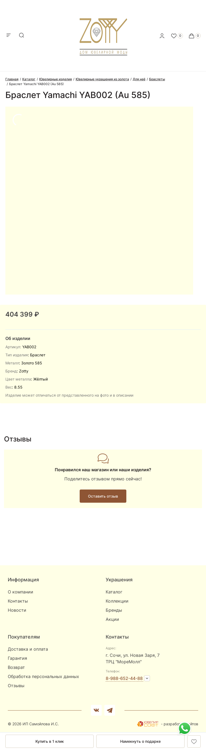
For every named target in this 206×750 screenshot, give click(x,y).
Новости (17, 610)
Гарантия (17, 658)
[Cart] (194, 35)
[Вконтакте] (96, 710)
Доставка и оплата (28, 649)
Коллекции (117, 601)
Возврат (16, 667)
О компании (20, 592)
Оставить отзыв (103, 496)
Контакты (18, 601)
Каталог (114, 592)
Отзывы (16, 685)
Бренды (114, 610)
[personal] (162, 35)
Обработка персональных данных (43, 676)
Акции (112, 619)
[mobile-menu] (8, 35)
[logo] (103, 34)
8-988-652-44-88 (124, 678)
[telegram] (109, 710)
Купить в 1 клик (49, 741)
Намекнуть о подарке (140, 741)
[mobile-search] (21, 35)
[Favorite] (177, 35)
